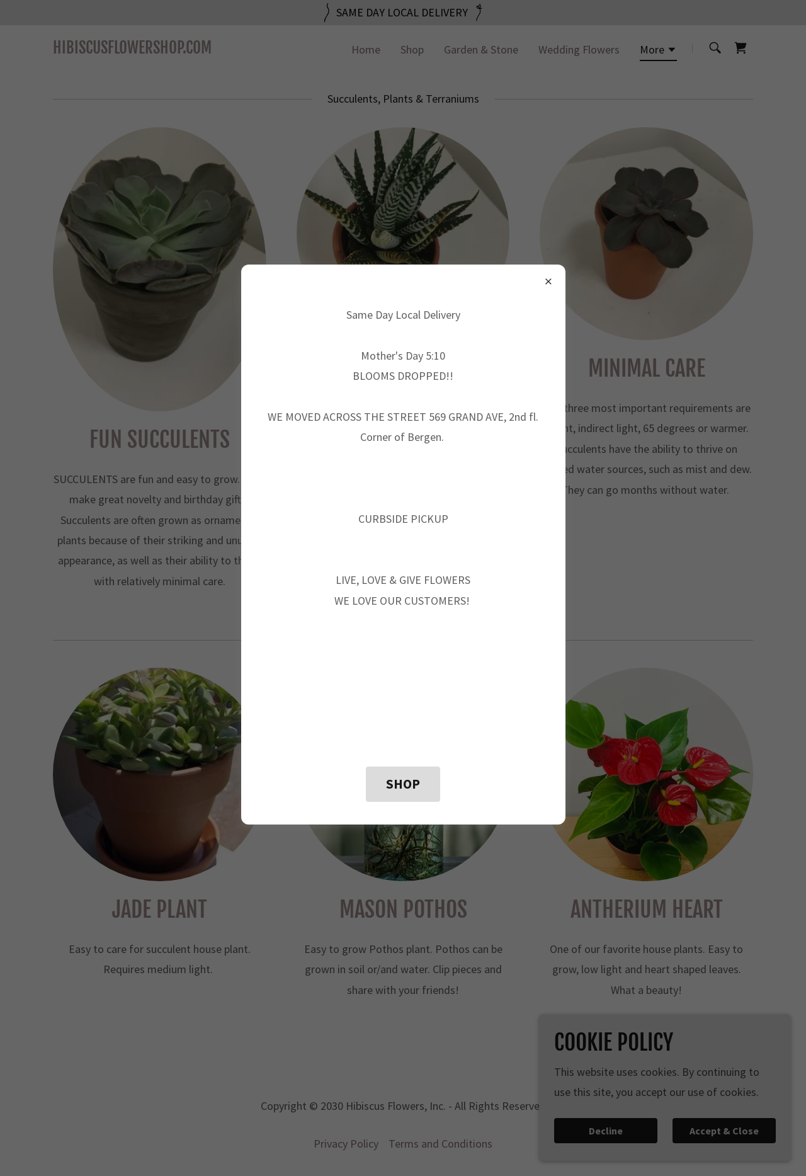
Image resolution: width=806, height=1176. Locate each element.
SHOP (403, 783)
